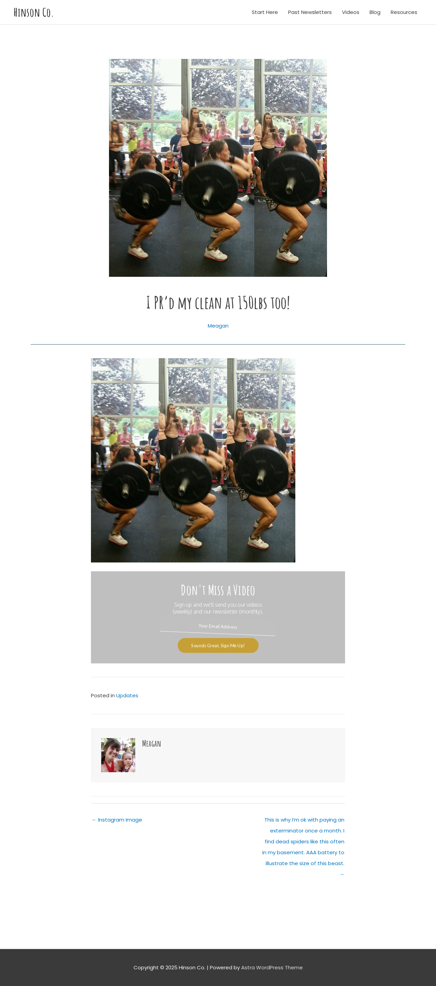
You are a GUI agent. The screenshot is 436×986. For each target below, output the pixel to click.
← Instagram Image (117, 819)
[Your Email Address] (218, 626)
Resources (404, 12)
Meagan (218, 325)
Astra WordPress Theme (272, 967)
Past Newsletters (310, 12)
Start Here (265, 12)
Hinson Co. (34, 12)
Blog (375, 12)
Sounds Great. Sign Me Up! (218, 645)
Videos (350, 12)
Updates (127, 695)
